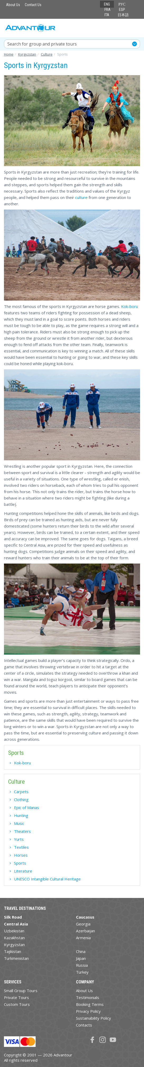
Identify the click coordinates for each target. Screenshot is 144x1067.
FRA (107, 9)
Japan (81, 958)
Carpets (21, 791)
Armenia (83, 937)
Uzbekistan (14, 930)
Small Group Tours (20, 990)
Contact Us (33, 5)
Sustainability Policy (93, 1018)
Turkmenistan (16, 958)
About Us (13, 5)
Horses (21, 855)
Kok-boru (129, 306)
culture (81, 197)
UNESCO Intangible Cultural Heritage (47, 879)
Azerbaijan (85, 930)
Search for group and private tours (42, 44)
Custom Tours (17, 1004)
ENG (107, 4)
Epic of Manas (26, 807)
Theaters (22, 831)
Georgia (83, 924)
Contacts (84, 1025)
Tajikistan (12, 951)
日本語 (123, 15)
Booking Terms (90, 1004)
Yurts (19, 839)
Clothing (21, 799)
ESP (122, 9)
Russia (82, 965)
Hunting (21, 815)
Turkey (82, 972)
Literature (23, 871)
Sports (20, 863)
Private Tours (16, 997)
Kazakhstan (14, 937)
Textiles (21, 847)
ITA (106, 15)
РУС (122, 4)
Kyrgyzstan (14, 944)
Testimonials (87, 997)
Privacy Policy (88, 1011)
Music (19, 823)
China (80, 951)
